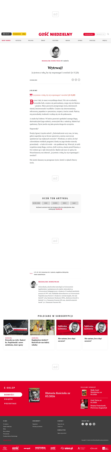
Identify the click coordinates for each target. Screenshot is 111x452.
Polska (30, 40)
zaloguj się (101, 34)
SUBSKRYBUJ (89, 34)
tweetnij (76, 79)
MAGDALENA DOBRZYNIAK (62, 272)
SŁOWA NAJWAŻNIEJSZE (39, 274)
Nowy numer (6, 40)
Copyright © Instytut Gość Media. (89, 440)
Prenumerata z (19, 34)
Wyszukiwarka (108, 34)
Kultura (55, 40)
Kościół (18, 40)
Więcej (105, 40)
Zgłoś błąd (7, 440)
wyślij (79, 79)
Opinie (80, 40)
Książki (8, 399)
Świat (43, 40)
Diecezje (92, 40)
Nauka (68, 40)
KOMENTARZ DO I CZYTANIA (48, 272)
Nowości (8, 395)
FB (73, 79)
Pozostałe (8, 403)
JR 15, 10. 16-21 (37, 272)
